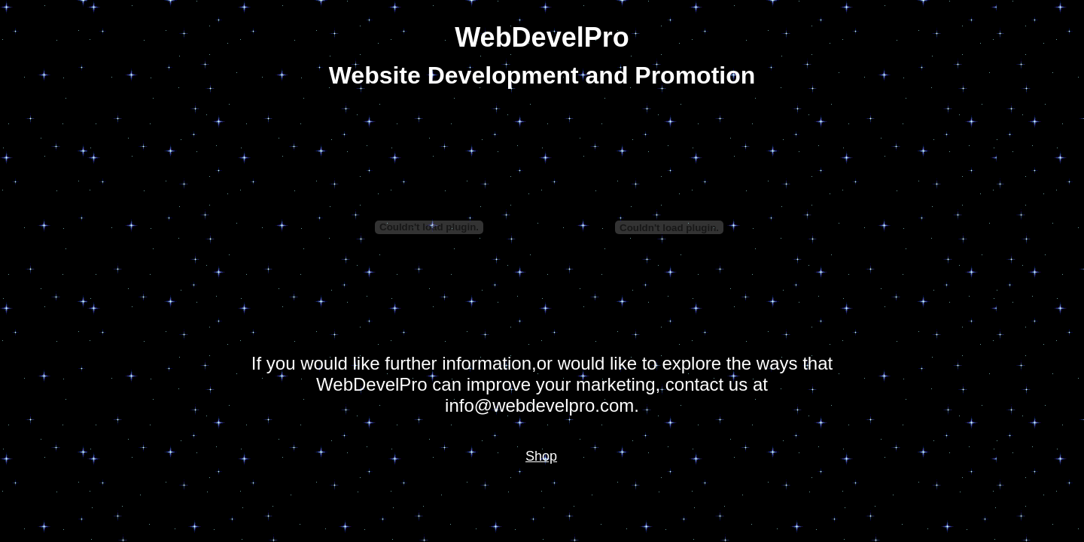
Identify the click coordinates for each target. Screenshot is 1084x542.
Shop (541, 456)
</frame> (429, 227)
